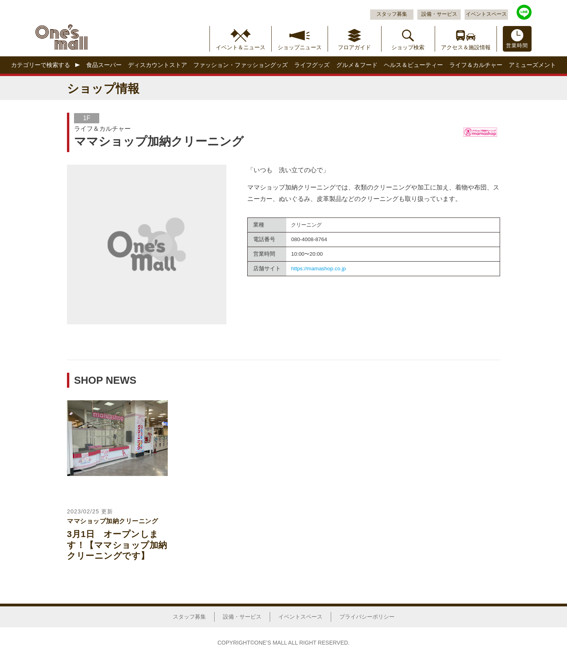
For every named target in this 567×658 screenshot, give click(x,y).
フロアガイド (354, 47)
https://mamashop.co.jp (318, 268)
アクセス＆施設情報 (466, 47)
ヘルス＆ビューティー (413, 64)
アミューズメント (532, 64)
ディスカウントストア (157, 64)
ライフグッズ (312, 64)
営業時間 (517, 45)
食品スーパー (104, 64)
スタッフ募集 (391, 14)
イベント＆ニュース (240, 47)
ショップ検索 (407, 47)
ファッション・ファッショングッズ (240, 64)
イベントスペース (486, 14)
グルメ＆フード (357, 64)
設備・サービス (439, 14)
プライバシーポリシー (367, 616)
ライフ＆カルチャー (475, 64)
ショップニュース (300, 47)
